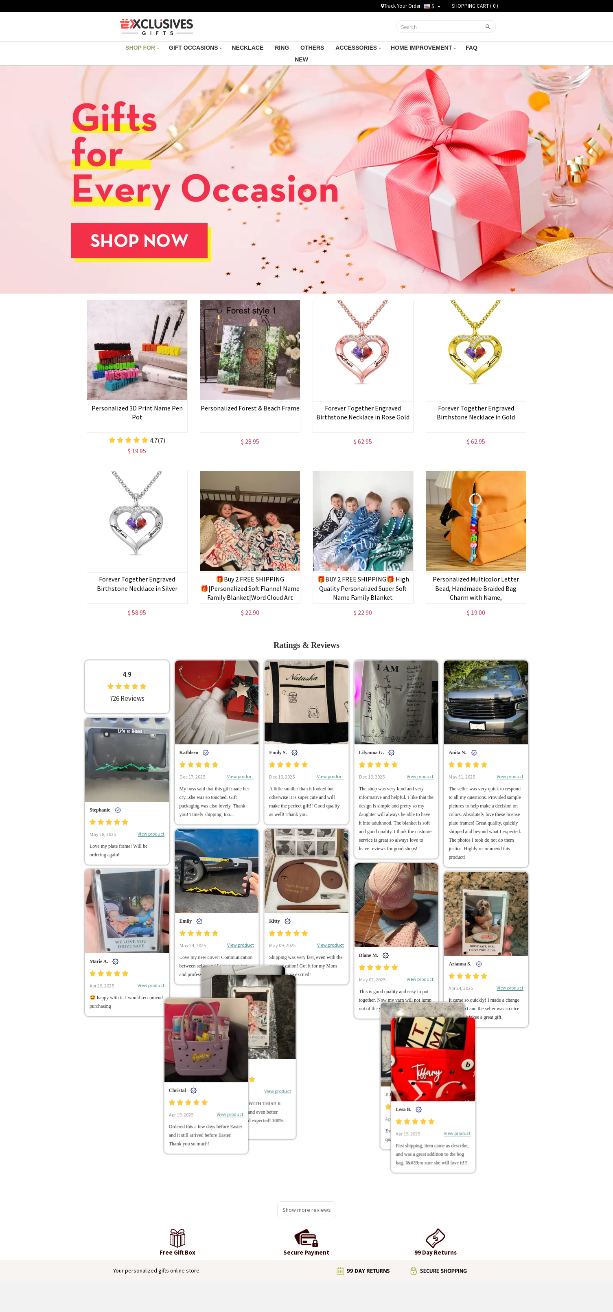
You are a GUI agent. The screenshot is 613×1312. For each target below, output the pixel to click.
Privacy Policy (141, 1233)
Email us (384, 1212)
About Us (136, 1212)
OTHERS (313, 47)
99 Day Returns (267, 1233)
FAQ (472, 47)
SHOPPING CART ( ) (475, 5)
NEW (302, 59)
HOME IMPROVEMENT (423, 47)
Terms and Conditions (150, 1222)
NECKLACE (248, 47)
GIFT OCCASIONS (195, 47)
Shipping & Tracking (273, 1212)
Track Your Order (400, 5)
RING (283, 47)
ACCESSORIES (358, 47)
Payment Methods (271, 1243)
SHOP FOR (142, 47)
